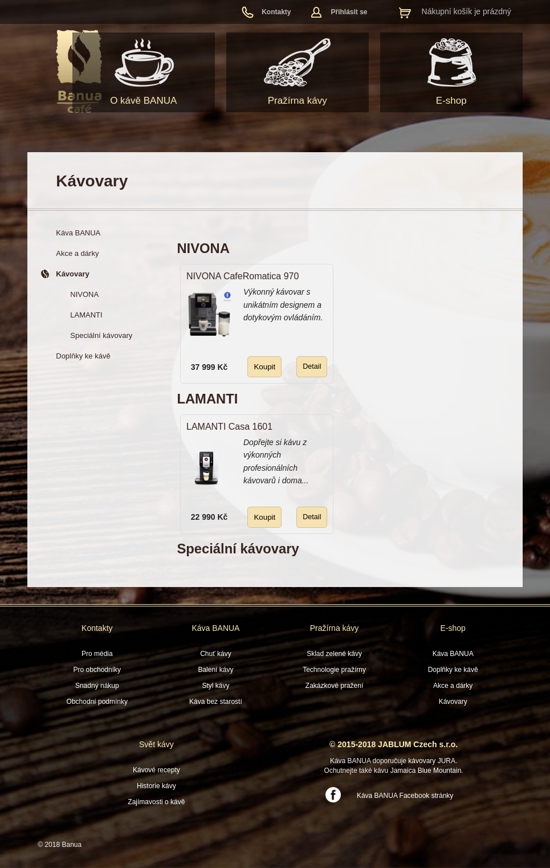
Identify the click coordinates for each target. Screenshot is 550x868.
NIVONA (203, 248)
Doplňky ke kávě (453, 670)
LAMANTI (207, 398)
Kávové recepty (156, 770)
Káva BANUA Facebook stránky (405, 796)
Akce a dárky (452, 686)
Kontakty (276, 12)
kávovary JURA (431, 761)
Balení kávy (215, 670)
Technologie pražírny (334, 670)
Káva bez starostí (215, 702)
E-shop (451, 100)
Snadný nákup (97, 686)
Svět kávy (156, 744)
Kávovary (453, 702)
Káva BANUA (215, 628)
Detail (312, 366)
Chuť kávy (215, 654)
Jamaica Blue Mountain (426, 771)
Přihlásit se (349, 12)
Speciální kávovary (238, 548)
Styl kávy (215, 686)
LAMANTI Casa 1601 (229, 426)
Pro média (97, 654)
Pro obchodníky (97, 670)
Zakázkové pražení (334, 686)
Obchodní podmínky (97, 702)
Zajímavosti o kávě (156, 802)
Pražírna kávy (297, 100)
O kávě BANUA (143, 100)
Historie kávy (156, 786)
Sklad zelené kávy (334, 654)
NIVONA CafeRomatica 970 (242, 276)
